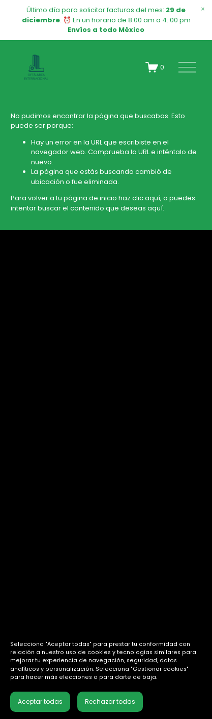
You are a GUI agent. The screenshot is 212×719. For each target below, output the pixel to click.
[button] (203, 9)
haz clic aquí (139, 198)
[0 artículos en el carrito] (155, 67)
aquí (155, 208)
